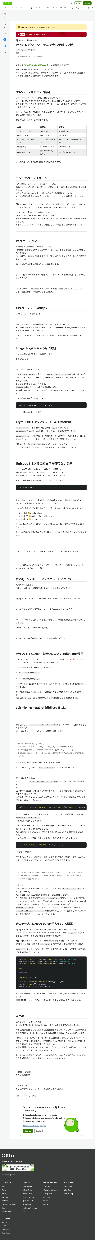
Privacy (4, 1193)
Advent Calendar (28, 1197)
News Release (6, 1233)
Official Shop (68, 1193)
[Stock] (4, 23)
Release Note (27, 1186)
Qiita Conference (38, 8)
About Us (5, 1222)
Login (78, 3)
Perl (17, 50)
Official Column (66, 8)
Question (24, 8)
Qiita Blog (5, 1229)
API (24, 1211)
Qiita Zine (67, 1190)
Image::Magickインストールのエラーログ (35, 354)
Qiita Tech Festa (28, 1201)
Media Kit (5, 1201)
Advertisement (7, 1211)
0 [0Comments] (34, 1096)
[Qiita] (7, 3)
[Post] (4, 33)
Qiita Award (27, 1204)
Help (3, 1208)
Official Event (52, 8)
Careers (4, 1226)
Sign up (28, 1131)
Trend (7, 8)
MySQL (23, 50)
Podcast (46, 1204)
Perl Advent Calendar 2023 (35, 64)
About (4, 1186)
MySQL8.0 (31, 50)
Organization (80, 8)
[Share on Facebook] (4, 39)
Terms (4, 1190)
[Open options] (4, 52)
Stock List (15, 8)
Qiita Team (68, 1186)
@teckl (27, 40)
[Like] (4, 14)
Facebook (46, 1197)
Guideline (5, 1197)
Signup (87, 3)
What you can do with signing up (34, 1126)
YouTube (46, 1201)
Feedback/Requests (9, 1204)
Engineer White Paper (30, 1208)
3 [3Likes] (4, 18)
